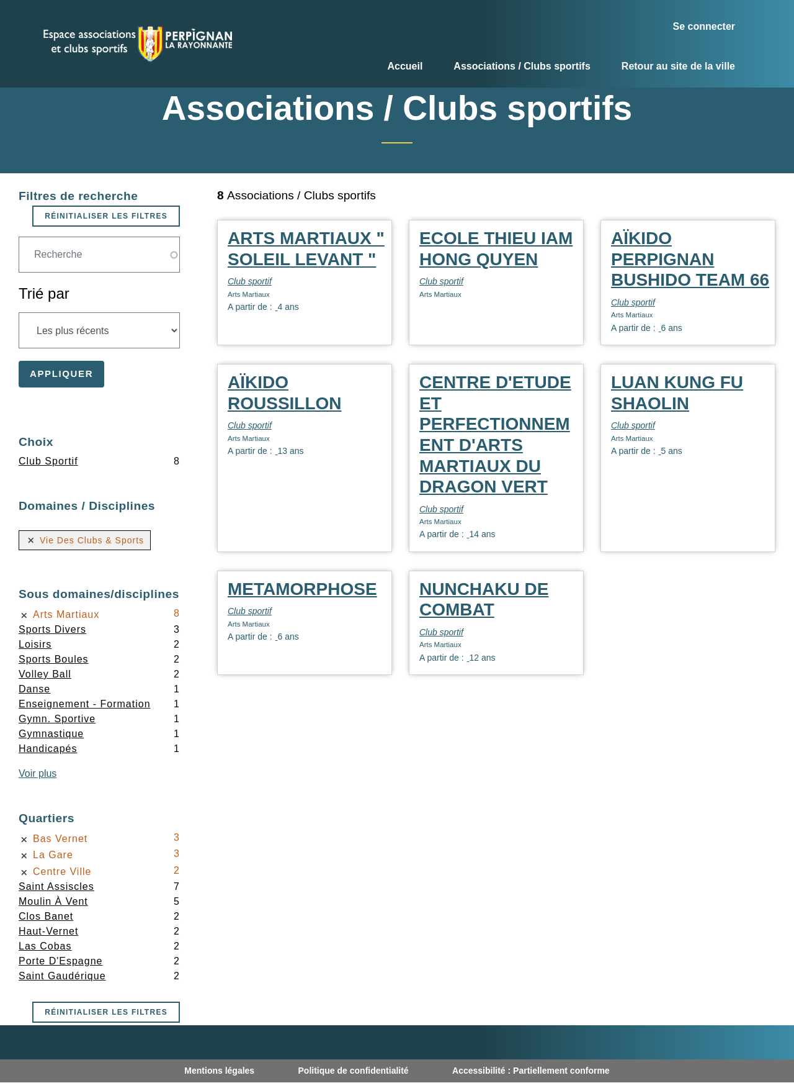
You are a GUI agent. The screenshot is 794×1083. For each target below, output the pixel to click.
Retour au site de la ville (678, 66)
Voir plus (37, 773)
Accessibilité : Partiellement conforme (531, 1071)
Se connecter (704, 26)
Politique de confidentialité (353, 1071)
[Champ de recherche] (99, 255)
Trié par (44, 293)
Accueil (404, 66)
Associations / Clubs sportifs (521, 66)
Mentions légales (219, 1071)
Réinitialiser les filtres (106, 216)
